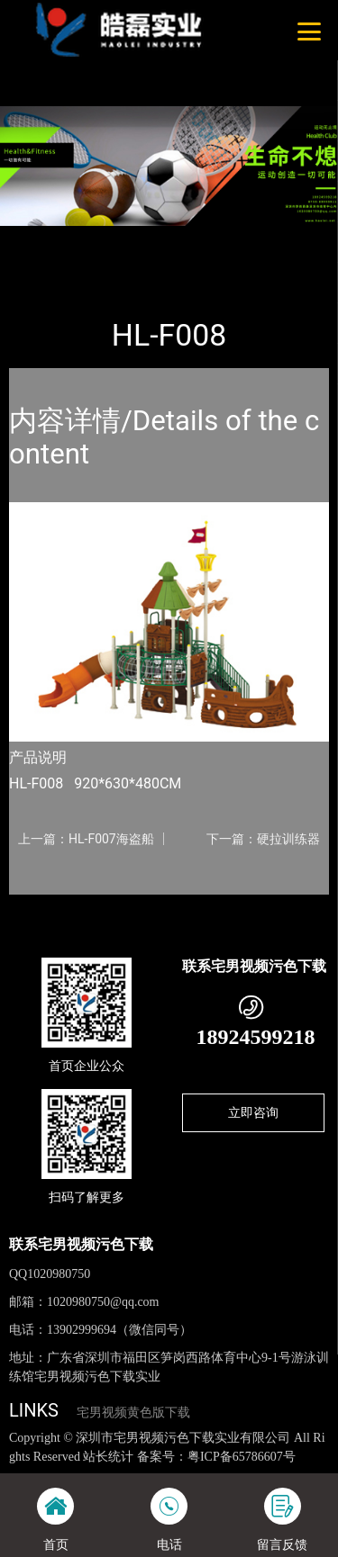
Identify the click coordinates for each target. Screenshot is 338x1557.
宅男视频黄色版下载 (133, 1412)
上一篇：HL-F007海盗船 (86, 838)
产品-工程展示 (107, 238)
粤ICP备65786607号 (241, 1456)
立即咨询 (253, 1112)
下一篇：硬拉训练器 (263, 838)
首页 (38, 238)
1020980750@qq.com (103, 1302)
